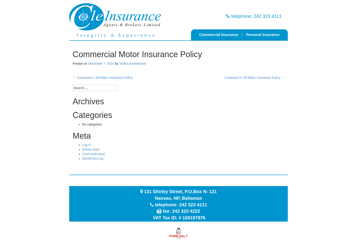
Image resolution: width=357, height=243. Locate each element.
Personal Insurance (263, 35)
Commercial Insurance (218, 35)
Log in (86, 145)
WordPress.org (92, 158)
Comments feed (93, 154)
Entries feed (90, 149)
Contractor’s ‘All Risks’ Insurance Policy (103, 77)
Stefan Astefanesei (132, 63)
